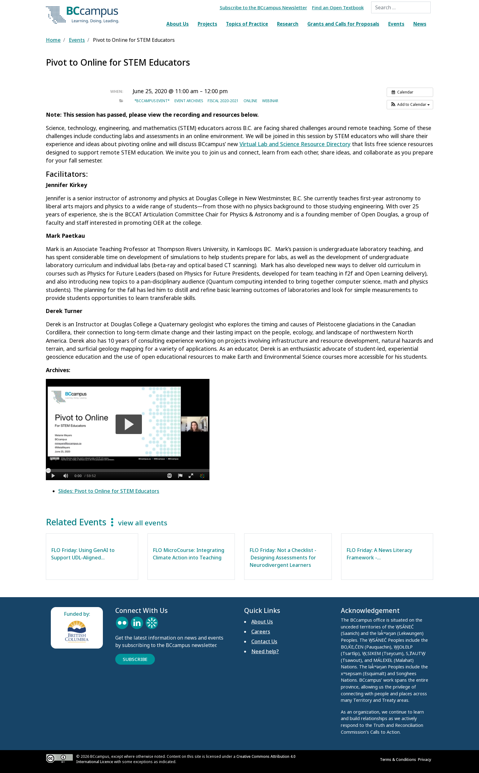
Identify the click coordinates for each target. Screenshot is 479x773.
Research (287, 24)
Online (250, 100)
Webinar (270, 100)
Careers (260, 631)
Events (396, 24)
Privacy (425, 759)
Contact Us (264, 641)
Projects (207, 24)
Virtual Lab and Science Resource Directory (295, 144)
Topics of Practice (247, 24)
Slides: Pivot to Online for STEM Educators (108, 491)
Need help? (265, 651)
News (419, 24)
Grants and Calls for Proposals (343, 24)
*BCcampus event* (151, 100)
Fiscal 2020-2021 (223, 100)
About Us (177, 24)
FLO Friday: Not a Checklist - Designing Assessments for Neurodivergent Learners (282, 557)
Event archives (188, 100)
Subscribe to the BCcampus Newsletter (263, 7)
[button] (410, 104)
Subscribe (135, 659)
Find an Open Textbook (338, 7)
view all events (142, 523)
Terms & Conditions (399, 759)
